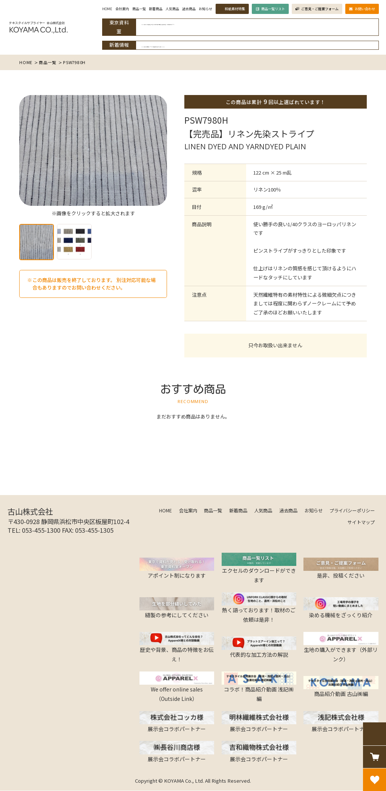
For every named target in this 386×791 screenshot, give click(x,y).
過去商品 (175, 11)
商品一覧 (122, 11)
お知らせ (193, 11)
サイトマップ (361, 521)
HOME (88, 11)
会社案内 (104, 11)
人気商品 (157, 11)
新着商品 (140, 11)
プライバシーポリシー (352, 510)
